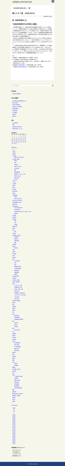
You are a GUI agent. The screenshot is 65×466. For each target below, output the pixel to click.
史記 (15, 262)
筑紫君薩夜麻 (17, 172)
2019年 (13, 423)
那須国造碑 (16, 386)
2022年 (13, 419)
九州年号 (14, 155)
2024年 (13, 416)
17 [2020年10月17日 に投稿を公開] (25, 139)
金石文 (13, 375)
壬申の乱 (14, 233)
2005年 (13, 443)
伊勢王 (15, 160)
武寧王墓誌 (16, 315)
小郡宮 (13, 251)
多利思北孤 (16, 168)
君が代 (15, 196)
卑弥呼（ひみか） (18, 166)
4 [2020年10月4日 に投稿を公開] (12, 137)
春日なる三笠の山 (18, 198)
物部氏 (13, 310)
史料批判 (14, 219)
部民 (13, 373)
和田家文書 (14, 110)
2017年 (13, 426)
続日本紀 (14, 337)
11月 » (15, 143)
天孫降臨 (14, 244)
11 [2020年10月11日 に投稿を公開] (12, 139)
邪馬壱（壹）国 (17, 176)
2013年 (13, 432)
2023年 (13, 417)
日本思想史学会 (15, 276)
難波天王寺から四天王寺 (17, 393)
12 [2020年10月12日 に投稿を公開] (14, 139)
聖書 (13, 354)
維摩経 (15, 274)
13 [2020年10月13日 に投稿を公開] (16, 139)
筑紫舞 (13, 335)
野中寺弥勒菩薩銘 (18, 388)
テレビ (13, 150)
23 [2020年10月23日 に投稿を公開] (23, 140)
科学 (13, 331)
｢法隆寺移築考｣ (21, 65)
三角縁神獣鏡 (17, 342)
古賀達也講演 (15, 108)
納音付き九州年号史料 (19, 157)
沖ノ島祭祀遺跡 (17, 346)
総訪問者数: (15, 455)
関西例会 (16, 213)
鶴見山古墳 (16, 350)
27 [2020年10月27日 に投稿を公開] (16, 142)
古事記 (13, 193)
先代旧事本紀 (15, 123)
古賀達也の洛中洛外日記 (22, 1)
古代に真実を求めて (18, 207)
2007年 (13, 440)
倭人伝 (13, 187)
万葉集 (13, 152)
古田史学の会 (15, 206)
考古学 (13, 341)
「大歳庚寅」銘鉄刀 (18, 376)
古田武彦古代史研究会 (17, 126)
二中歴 (13, 181)
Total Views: (15, 454)
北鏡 (13, 124)
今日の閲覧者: (15, 452)
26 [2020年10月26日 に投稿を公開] (14, 142)
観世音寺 (16, 248)
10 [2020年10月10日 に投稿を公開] (25, 137)
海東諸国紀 (16, 272)
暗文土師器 (16, 344)
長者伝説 (14, 391)
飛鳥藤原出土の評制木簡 (19, 293)
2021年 (13, 420)
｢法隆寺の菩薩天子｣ (22, 67)
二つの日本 (14, 179)
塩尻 (15, 264)
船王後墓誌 (16, 384)
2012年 (13, 433)
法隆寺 (50, 16)
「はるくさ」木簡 (18, 285)
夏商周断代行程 (17, 266)
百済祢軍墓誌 (17, 317)
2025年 (13, 414)
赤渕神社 (16, 326)
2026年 (13, 408)
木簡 (13, 283)
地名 (13, 230)
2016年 (13, 427)
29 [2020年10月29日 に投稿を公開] (20, 142)
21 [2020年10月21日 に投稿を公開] (18, 140)
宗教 (13, 249)
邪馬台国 (14, 371)
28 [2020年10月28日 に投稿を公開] (18, 142)
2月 (14, 410)
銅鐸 (13, 389)
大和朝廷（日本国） (16, 235)
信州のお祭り (17, 330)
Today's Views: (15, 450)
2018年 (13, 424)
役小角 (13, 255)
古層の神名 (14, 204)
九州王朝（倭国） (16, 159)
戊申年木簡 (16, 291)
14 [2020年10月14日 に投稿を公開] (18, 139)
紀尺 (15, 222)
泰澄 (13, 304)
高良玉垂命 (16, 178)
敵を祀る (14, 257)
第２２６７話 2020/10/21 (23, 13)
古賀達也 (47, 16)
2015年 (13, 429)
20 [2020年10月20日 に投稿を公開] (16, 140)
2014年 (13, 430)
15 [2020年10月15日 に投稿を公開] (20, 139)
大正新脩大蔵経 (17, 268)
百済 (13, 314)
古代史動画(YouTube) (17, 202)
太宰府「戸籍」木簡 (18, 289)
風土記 (13, 399)
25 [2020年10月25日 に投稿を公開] (12, 142)
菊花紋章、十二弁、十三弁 (20, 174)
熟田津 (13, 308)
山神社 (15, 324)
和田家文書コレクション (17, 128)
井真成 (13, 185)
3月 (14, 409)
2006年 (13, 442)
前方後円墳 (14, 191)
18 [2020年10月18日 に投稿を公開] (12, 140)
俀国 (15, 162)
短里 (15, 220)
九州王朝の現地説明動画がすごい (19, 101)
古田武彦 (14, 215)
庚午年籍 (14, 253)
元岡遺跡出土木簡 (18, 287)
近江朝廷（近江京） (16, 369)
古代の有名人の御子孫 (17, 200)
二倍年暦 (14, 183)
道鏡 (15, 242)
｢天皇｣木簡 (16, 298)
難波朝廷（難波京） (16, 395)
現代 (13, 312)
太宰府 (13, 246)
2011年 (13, 434)
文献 (13, 259)
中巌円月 (14, 153)
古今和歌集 (14, 195)
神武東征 (16, 238)
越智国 (13, 367)
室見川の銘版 (17, 380)
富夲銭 (15, 363)
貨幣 (13, 362)
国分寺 (13, 228)
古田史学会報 (17, 209)
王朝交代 (14, 114)
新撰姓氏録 (16, 270)
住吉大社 (16, 322)
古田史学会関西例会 (16, 93)
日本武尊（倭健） (16, 280)
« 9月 (12, 143)
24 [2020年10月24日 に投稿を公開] (25, 140)
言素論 (15, 224)
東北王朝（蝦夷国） (16, 300)
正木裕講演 (14, 112)
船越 (15, 231)
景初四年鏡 (16, 382)
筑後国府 (14, 333)
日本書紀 (14, 278)
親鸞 (13, 360)
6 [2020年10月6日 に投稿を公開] (16, 137)
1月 (14, 412)
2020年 (13, 421)
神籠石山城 (16, 348)
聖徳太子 (14, 116)
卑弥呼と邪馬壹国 (16, 104)
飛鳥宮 (13, 401)
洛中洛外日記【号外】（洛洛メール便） (22, 211)
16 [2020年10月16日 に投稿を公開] (23, 139)
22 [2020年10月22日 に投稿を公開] (20, 140)
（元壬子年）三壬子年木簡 (20, 295)
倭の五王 (16, 164)
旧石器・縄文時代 (16, 282)
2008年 (13, 439)
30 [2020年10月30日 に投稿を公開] (23, 142)
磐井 (15, 170)
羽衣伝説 (14, 339)
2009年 (13, 437)
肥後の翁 (14, 356)
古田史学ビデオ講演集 (17, 106)
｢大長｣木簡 (16, 296)
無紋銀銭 (16, 365)
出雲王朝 (14, 189)
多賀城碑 (16, 378)
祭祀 (13, 328)
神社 (13, 321)
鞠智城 (13, 397)
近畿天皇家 (16, 240)
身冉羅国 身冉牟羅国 (18, 319)
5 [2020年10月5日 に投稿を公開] (14, 137)
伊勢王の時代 (15, 102)
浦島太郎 (14, 306)
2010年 (13, 436)
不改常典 (16, 236)
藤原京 (13, 358)
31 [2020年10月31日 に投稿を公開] (25, 142)
